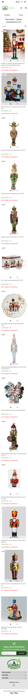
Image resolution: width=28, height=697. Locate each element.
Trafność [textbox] (4, 26)
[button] (14, 672)
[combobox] (14, 26)
